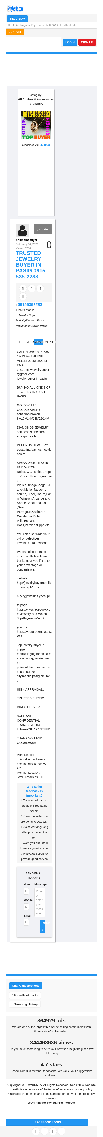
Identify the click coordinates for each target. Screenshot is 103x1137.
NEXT (49, 341)
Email (26, 915)
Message (39, 884)
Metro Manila (26, 310)
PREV (22, 341)
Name (26, 884)
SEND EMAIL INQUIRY (34, 875)
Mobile (26, 900)
